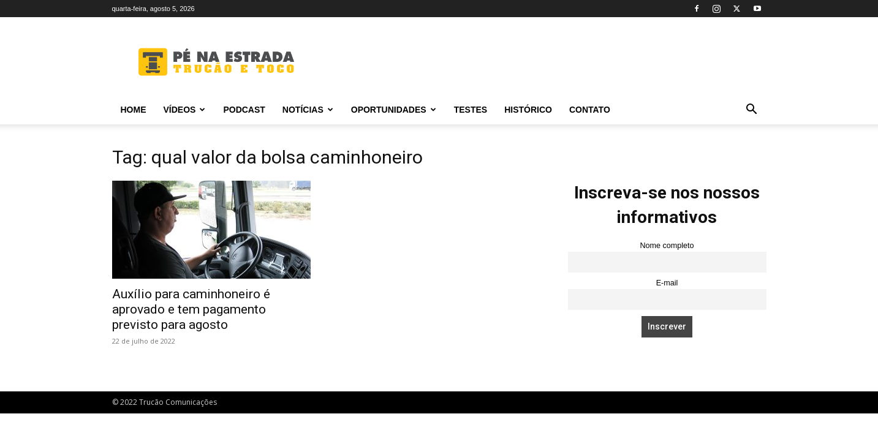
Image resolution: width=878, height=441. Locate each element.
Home (133, 110)
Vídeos (185, 110)
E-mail (667, 283)
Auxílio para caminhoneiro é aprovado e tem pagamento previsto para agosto (191, 309)
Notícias (307, 110)
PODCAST (244, 110)
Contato (589, 110)
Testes (470, 110)
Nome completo (667, 245)
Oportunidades (393, 110)
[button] (751, 110)
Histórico (528, 110)
